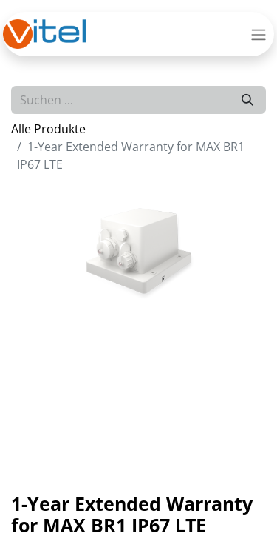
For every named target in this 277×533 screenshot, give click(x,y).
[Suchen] (247, 100)
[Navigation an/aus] (258, 34)
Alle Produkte (48, 129)
